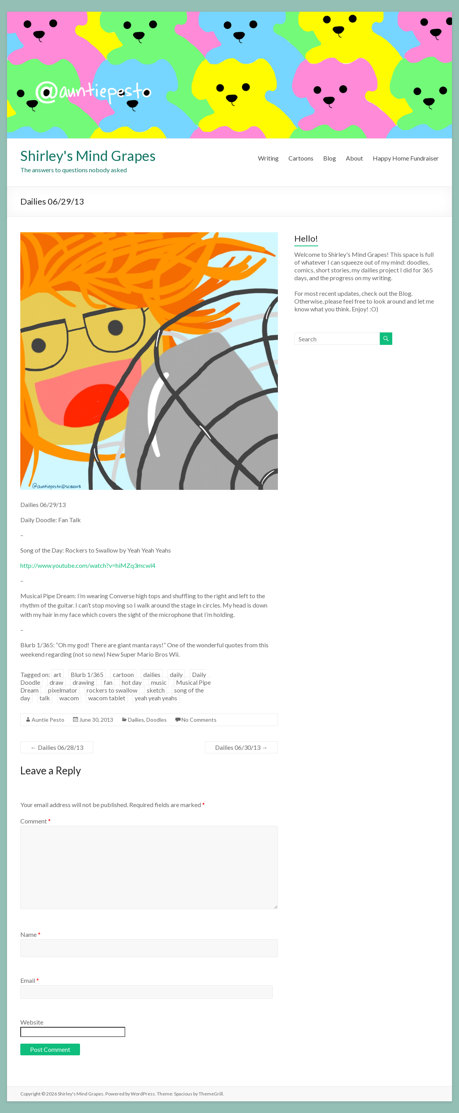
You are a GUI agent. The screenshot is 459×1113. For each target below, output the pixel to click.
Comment (35, 821)
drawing (83, 682)
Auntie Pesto (48, 719)
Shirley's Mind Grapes (88, 155)
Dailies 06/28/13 (56, 747)
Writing (268, 158)
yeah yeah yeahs (156, 697)
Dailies (136, 719)
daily (176, 674)
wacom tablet (106, 697)
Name (30, 934)
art (57, 674)
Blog (329, 158)
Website (31, 1022)
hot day (132, 682)
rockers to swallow (112, 690)
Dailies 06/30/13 (241, 747)
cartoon (123, 674)
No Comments (199, 719)
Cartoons (300, 158)
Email (29, 980)
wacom (69, 697)
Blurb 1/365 (87, 674)
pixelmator (62, 690)
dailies (151, 674)
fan (108, 682)
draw (56, 682)
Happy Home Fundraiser (406, 158)
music (159, 682)
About (354, 158)
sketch (156, 690)
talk (44, 697)
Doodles (156, 719)
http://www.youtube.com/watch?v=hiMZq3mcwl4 (87, 565)
